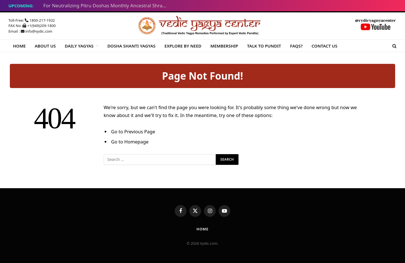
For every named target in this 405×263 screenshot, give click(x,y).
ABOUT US (45, 46)
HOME (19, 46)
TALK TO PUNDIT (264, 46)
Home (202, 228)
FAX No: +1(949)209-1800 (32, 25)
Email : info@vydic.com (30, 31)
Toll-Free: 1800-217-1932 (31, 20)
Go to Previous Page (133, 131)
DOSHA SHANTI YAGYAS (131, 46)
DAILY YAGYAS (79, 46)
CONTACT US (325, 46)
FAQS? (296, 46)
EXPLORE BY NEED (183, 46)
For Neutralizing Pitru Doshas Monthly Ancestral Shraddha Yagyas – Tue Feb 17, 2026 (106, 6)
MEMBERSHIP (224, 46)
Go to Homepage (129, 141)
